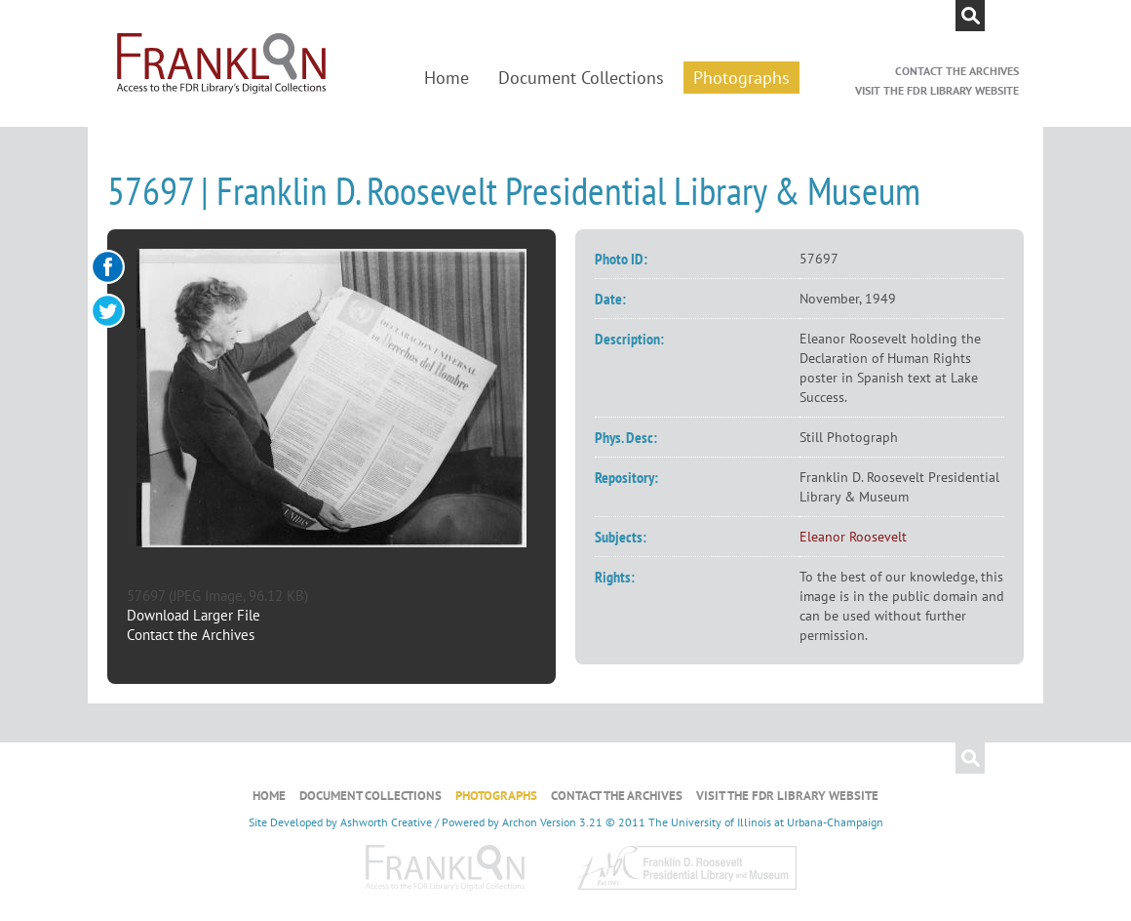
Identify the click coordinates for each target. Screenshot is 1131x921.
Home (446, 77)
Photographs (741, 77)
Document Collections (581, 77)
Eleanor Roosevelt (853, 536)
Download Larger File (193, 615)
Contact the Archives (957, 70)
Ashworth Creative (386, 822)
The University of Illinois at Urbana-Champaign (765, 822)
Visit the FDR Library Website (937, 90)
